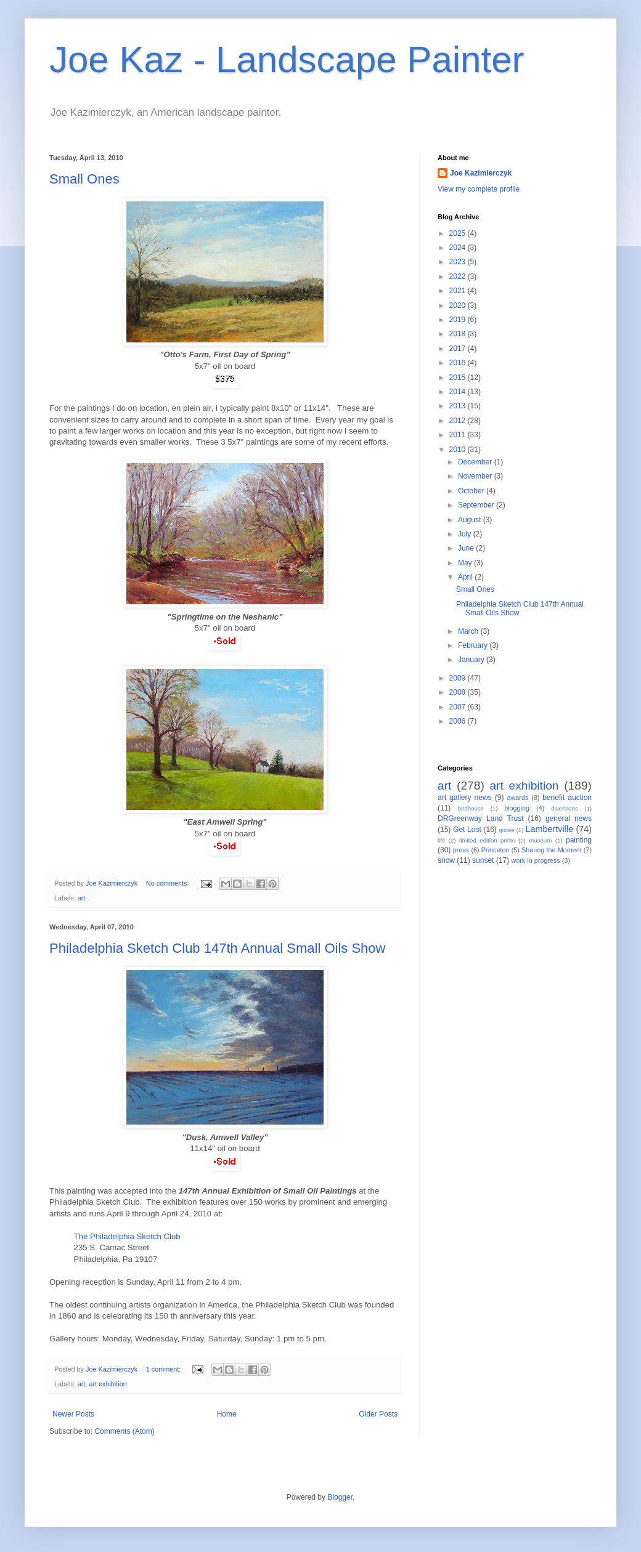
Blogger (340, 1497)
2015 (458, 377)
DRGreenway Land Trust (480, 818)
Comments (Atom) (124, 1431)
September (477, 505)
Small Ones (84, 179)
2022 (458, 276)
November (476, 476)
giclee (507, 830)
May (466, 563)
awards (518, 797)
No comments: (168, 883)
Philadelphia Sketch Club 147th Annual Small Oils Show (217, 948)
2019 (458, 319)
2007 (458, 707)
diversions (564, 808)
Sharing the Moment (551, 850)
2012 (458, 420)
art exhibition (107, 1384)
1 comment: (164, 1369)
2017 (458, 348)
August (470, 519)
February (473, 645)
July (465, 534)
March (469, 631)
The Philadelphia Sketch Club (127, 1236)
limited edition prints (487, 840)
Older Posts (378, 1414)
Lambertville (549, 829)
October (472, 491)
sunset (483, 860)
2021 (458, 290)
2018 (458, 333)
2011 (458, 434)
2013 (458, 406)
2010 (458, 449)
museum (540, 840)
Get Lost (467, 829)
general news (568, 818)
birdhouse (471, 808)
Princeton (495, 850)
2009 (458, 678)
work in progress (535, 860)
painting (579, 840)
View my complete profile (479, 189)
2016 (458, 362)
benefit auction (567, 797)
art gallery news (465, 797)
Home (227, 1414)
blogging (516, 808)
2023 (458, 261)
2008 (458, 692)
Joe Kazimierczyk (481, 173)
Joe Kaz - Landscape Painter (286, 59)
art (82, 898)
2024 (458, 247)
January (472, 659)
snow (446, 860)
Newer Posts (73, 1414)
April (466, 577)
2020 (458, 305)
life (441, 840)
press (461, 850)
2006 (458, 721)
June (467, 548)
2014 (458, 391)
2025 (458, 233)
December (476, 462)
